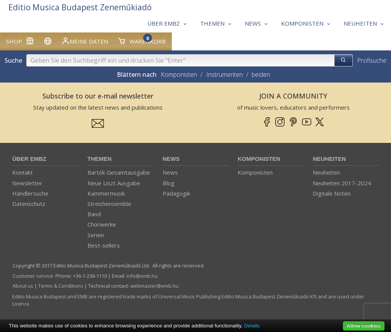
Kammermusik (106, 193)
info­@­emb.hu (142, 275)
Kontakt (22, 172)
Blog (168, 183)
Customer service (33, 275)
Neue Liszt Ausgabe (113, 183)
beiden (261, 74)
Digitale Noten (332, 193)
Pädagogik (176, 193)
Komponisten (179, 74)
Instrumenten (224, 74)
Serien (95, 235)
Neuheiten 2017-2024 (342, 183)
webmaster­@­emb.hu (154, 285)
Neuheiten (329, 158)
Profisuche (371, 60)
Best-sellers (103, 245)
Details (252, 326)
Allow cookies (364, 326)
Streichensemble (109, 203)
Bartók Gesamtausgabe (118, 172)
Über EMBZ (29, 158)
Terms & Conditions (60, 285)
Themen (99, 158)
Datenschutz (28, 203)
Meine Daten (84, 41)
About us (23, 285)
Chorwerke (101, 224)
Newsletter (27, 183)
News (171, 158)
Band (94, 214)
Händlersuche (30, 193)
